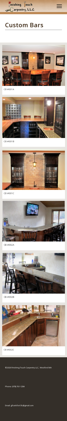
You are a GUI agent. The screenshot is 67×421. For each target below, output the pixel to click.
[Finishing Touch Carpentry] (28, 6)
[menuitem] (58, 6)
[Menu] (58, 6)
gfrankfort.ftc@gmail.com (22, 405)
